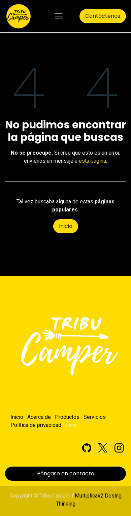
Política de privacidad (35, 425)
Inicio (65, 226)
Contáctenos (102, 16)
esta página (92, 161)
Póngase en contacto (65, 473)
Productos (67, 417)
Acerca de (39, 417)
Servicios (95, 417)
